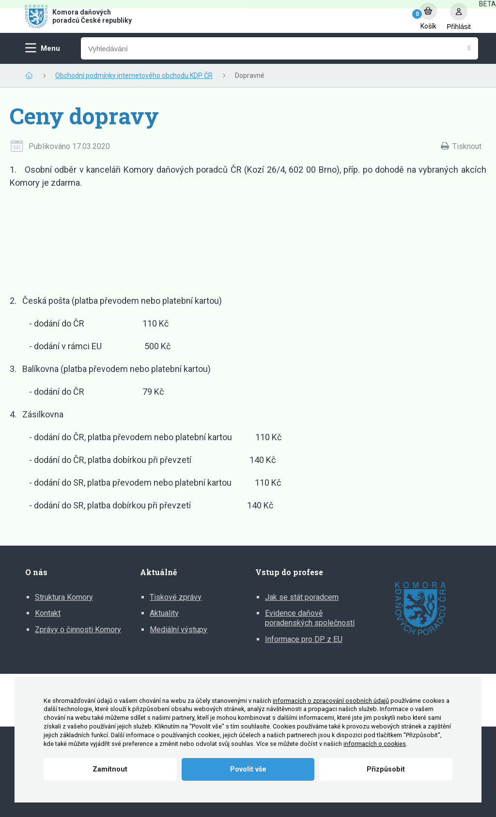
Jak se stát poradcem (302, 597)
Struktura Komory (64, 597)
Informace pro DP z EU (303, 639)
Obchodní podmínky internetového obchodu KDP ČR (134, 75)
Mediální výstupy (178, 629)
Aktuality (164, 613)
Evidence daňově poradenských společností (310, 618)
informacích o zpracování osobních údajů (331, 700)
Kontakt (48, 613)
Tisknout (466, 146)
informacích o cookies (374, 743)
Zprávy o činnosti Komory (78, 629)
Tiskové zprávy (176, 597)
